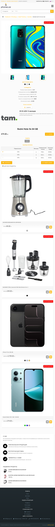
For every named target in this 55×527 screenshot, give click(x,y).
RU (51, 1)
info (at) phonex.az (46, 518)
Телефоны (27, 502)
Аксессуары (27, 505)
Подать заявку (48, 162)
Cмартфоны (22, 17)
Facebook (28, 511)
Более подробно (27, 104)
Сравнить (46, 1)
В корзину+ (7, 162)
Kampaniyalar (39, 1)
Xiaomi (29, 17)
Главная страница (11, 17)
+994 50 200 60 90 (34, 518)
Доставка (27, 496)
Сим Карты (27, 507)
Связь (27, 498)
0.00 (18, 151)
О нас (27, 493)
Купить (50, 134)
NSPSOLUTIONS (51, 525)
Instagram (28, 514)
